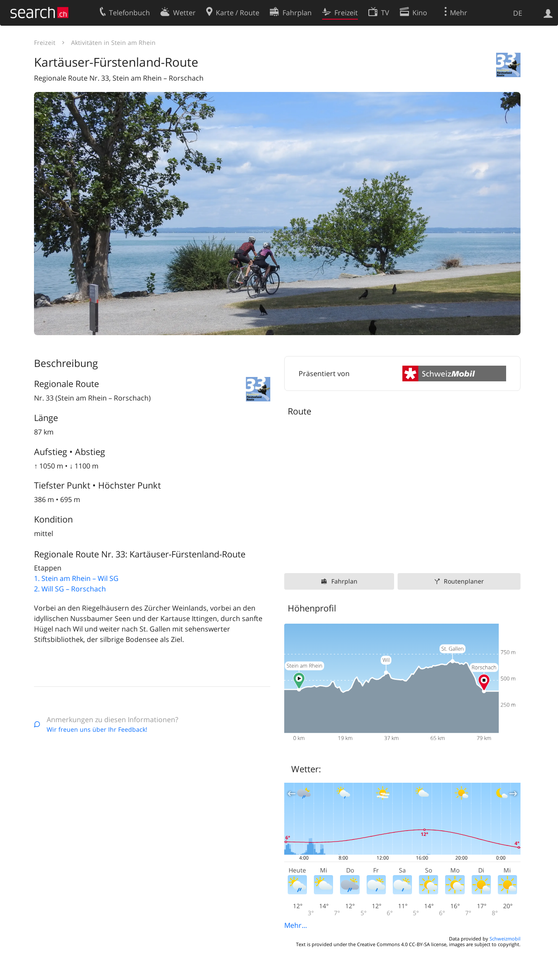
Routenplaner (464, 581)
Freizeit (44, 42)
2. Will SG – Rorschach (70, 589)
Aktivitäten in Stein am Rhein (113, 42)
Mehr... (295, 925)
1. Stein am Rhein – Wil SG (76, 578)
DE (517, 13)
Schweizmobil (505, 938)
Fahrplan (344, 581)
